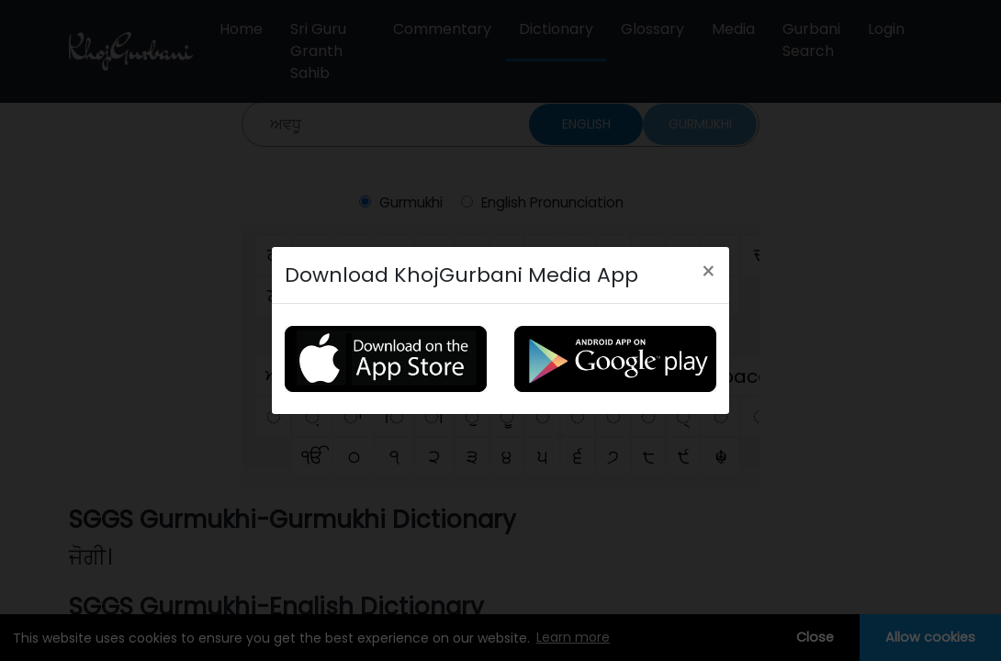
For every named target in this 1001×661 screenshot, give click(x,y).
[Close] (708, 272)
